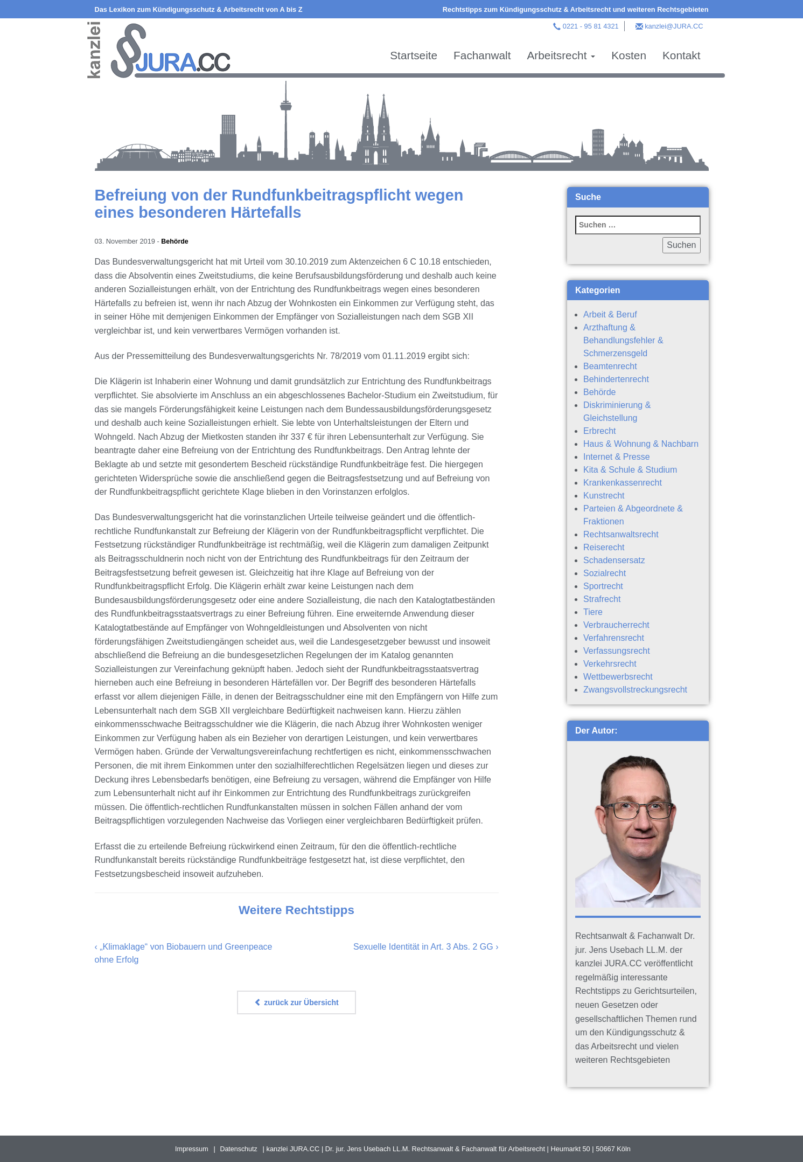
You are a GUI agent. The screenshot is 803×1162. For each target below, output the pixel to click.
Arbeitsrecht (561, 55)
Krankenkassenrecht (622, 482)
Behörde (175, 241)
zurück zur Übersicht (296, 1002)
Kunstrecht (603, 495)
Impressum (191, 1149)
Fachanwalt (482, 55)
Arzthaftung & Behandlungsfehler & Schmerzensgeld (623, 340)
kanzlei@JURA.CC (674, 26)
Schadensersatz (614, 560)
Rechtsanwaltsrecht (621, 534)
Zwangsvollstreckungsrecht (635, 689)
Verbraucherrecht (616, 625)
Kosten (628, 55)
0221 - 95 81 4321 (591, 26)
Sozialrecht (604, 573)
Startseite (413, 55)
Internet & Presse (616, 456)
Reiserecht (603, 547)
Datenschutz (239, 1149)
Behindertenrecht (616, 379)
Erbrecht (599, 430)
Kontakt (681, 55)
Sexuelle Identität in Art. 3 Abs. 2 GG (423, 946)
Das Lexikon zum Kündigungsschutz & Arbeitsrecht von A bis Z (199, 9)
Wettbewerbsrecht (618, 676)
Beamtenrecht (610, 366)
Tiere (593, 612)
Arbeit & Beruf (610, 314)
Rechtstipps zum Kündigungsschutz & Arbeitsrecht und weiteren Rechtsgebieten (576, 9)
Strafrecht (601, 599)
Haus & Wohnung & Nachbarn (641, 443)
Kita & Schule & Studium (630, 469)
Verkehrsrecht (610, 663)
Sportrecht (603, 586)
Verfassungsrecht (616, 650)
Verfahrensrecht (613, 637)
